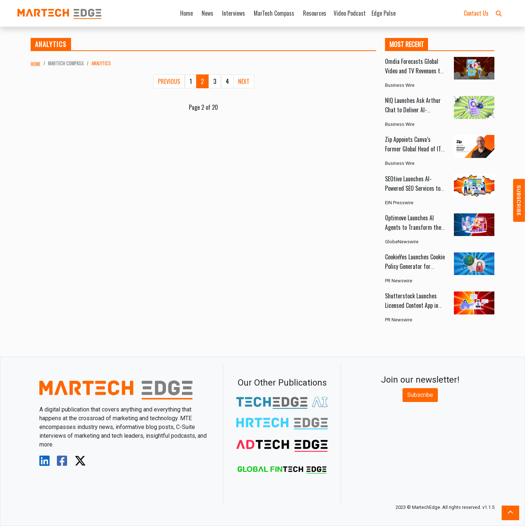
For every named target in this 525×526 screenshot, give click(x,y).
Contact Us (476, 13)
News (207, 13)
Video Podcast (350, 13)
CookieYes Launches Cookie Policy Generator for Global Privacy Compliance (415, 266)
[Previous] (169, 81)
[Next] (243, 81)
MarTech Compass (274, 13)
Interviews (233, 13)
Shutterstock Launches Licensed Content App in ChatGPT (411, 305)
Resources (314, 13)
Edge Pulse (384, 13)
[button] (499, 13)
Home (186, 13)
